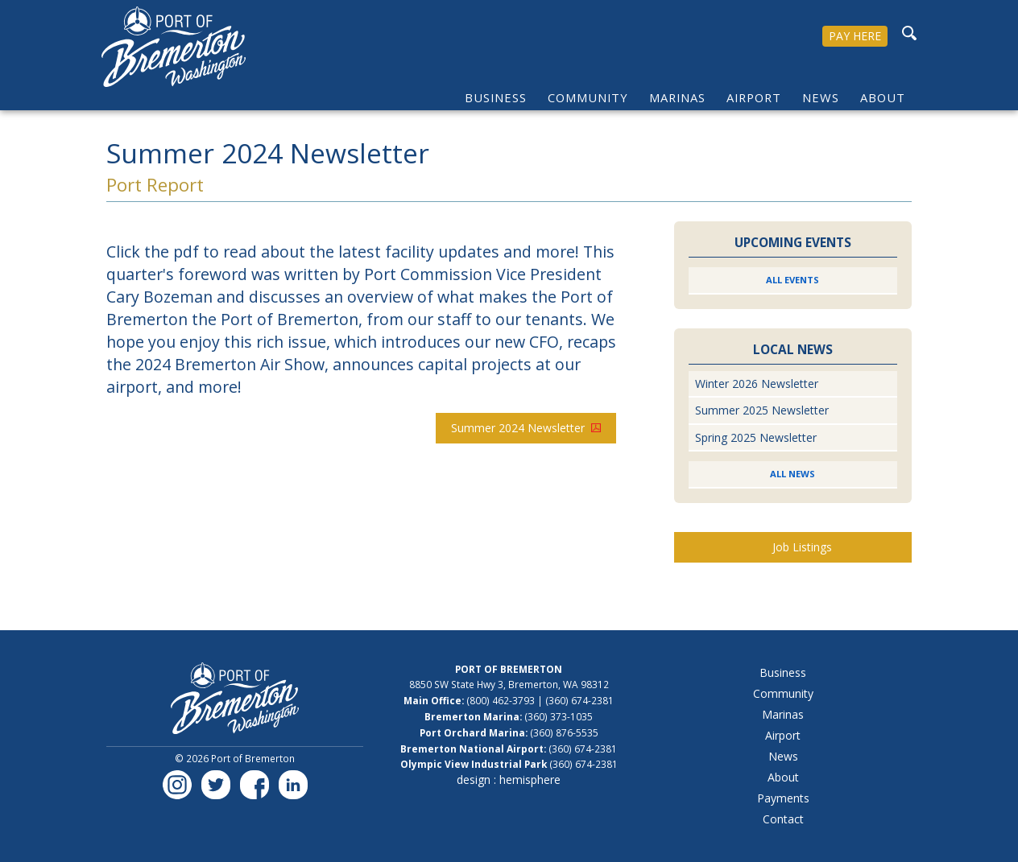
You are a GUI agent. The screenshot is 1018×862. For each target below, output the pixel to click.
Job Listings (802, 547)
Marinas (677, 97)
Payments (783, 798)
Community (588, 97)
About (882, 97)
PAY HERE (855, 35)
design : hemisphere (509, 779)
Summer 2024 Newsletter (526, 427)
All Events (792, 280)
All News (792, 474)
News (820, 97)
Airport (753, 97)
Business (496, 97)
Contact (783, 819)
